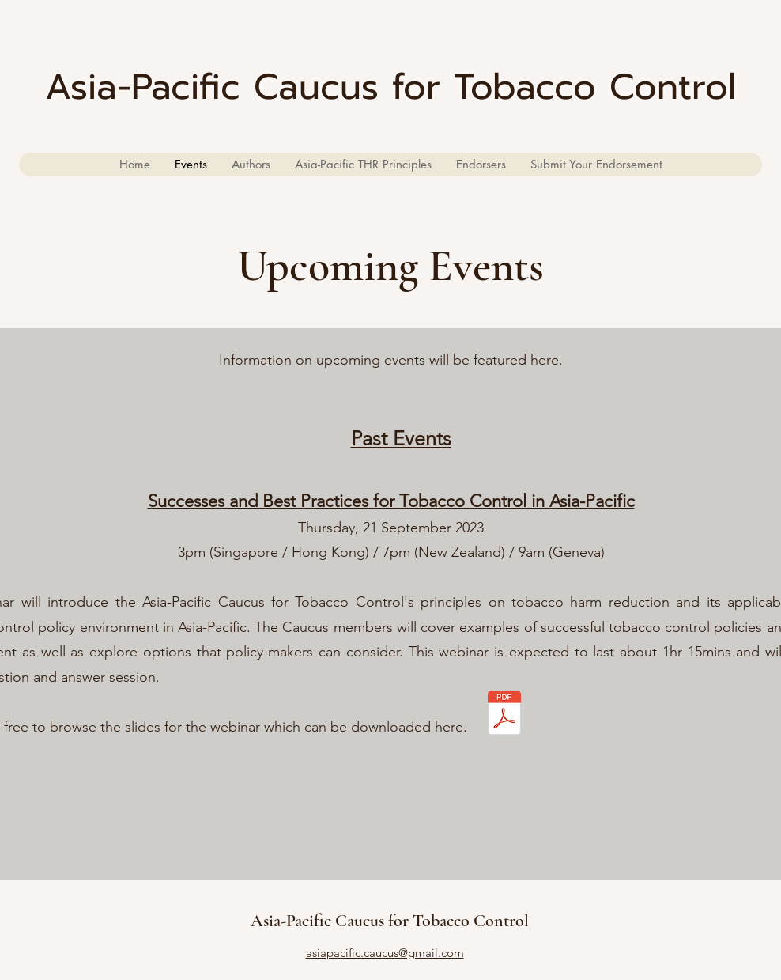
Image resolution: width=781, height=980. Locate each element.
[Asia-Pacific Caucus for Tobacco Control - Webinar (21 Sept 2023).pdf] (504, 714)
